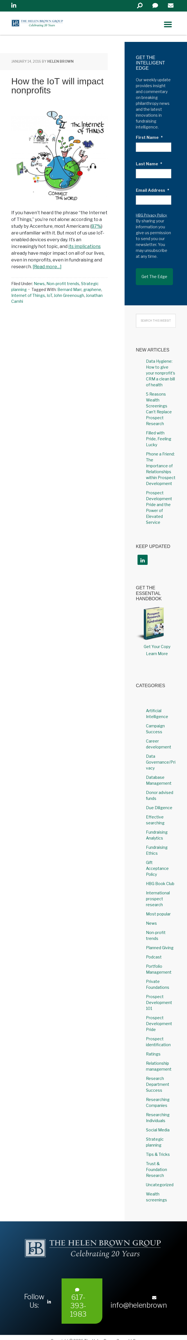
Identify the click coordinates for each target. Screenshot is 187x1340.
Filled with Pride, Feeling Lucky (158, 432)
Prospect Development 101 (159, 996)
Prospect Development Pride (159, 1017)
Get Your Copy (157, 640)
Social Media (158, 1123)
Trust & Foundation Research (156, 1163)
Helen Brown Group (63, 25)
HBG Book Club (160, 877)
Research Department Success (157, 1078)
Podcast (154, 950)
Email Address (152, 190)
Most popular (158, 907)
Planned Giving (160, 941)
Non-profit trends (62, 283)
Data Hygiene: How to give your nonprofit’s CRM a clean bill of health (160, 366)
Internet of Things (28, 295)
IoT (49, 295)
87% (96, 226)
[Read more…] (47, 266)
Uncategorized (160, 1178)
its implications (84, 246)
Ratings (153, 1047)
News (39, 283)
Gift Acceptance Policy (157, 862)
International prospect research (158, 892)
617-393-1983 (78, 1296)
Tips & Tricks (158, 1147)
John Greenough (69, 295)
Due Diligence (159, 801)
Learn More (157, 647)
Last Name (149, 163)
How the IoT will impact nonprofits (57, 85)
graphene (92, 289)
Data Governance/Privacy (160, 755)
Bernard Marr (69, 289)
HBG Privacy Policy (151, 215)
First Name (149, 137)
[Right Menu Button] (168, 24)
